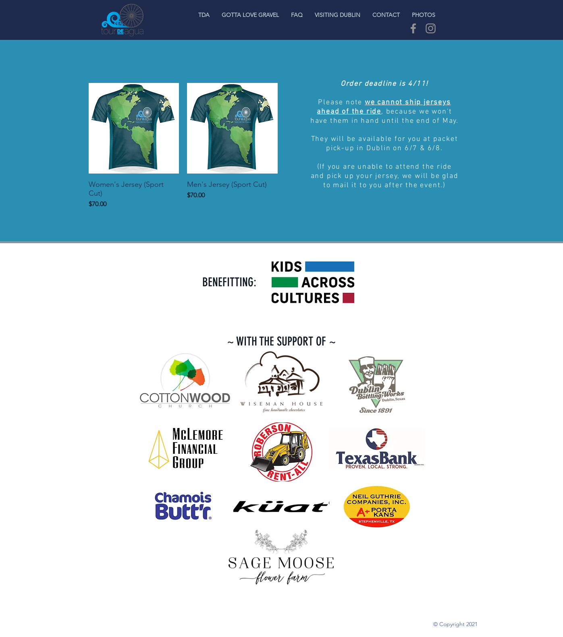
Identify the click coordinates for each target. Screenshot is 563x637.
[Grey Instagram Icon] (430, 28)
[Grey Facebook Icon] (413, 28)
